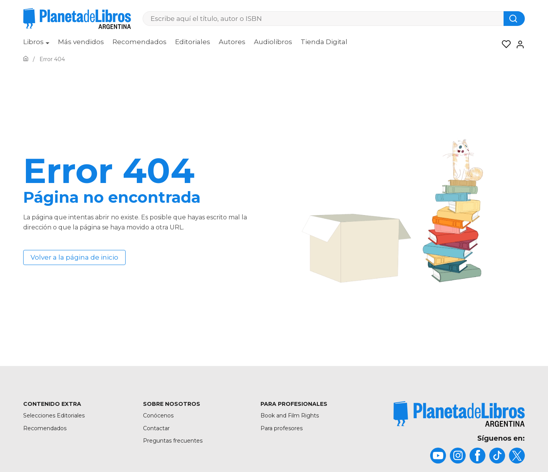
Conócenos (158, 415)
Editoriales (192, 42)
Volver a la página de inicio (74, 257)
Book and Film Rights (289, 415)
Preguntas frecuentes (173, 440)
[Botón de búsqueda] (514, 18)
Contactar (156, 428)
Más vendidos (81, 42)
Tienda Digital (324, 42)
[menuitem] (36, 44)
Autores (232, 42)
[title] (459, 414)
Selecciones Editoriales (54, 415)
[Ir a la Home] (25, 59)
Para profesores (281, 428)
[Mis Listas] (504, 44)
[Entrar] (518, 44)
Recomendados (139, 42)
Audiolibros (273, 42)
